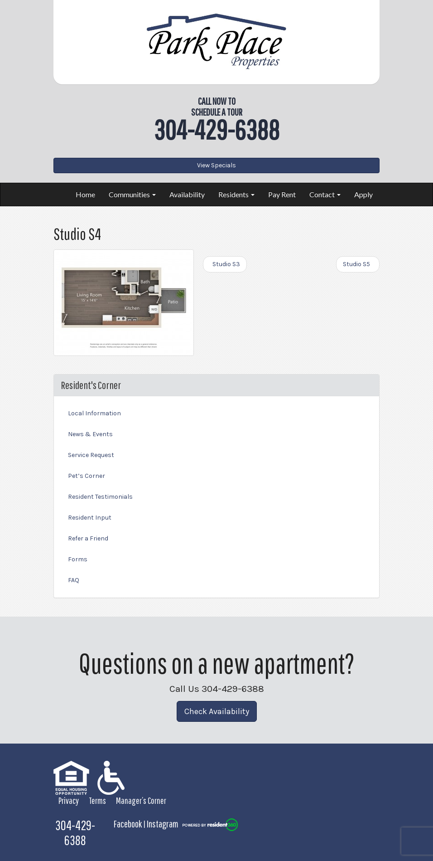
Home (85, 194)
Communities (132, 194)
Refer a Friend (88, 538)
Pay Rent (282, 194)
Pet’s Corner (86, 476)
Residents (236, 194)
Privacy (68, 800)
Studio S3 (225, 264)
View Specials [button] (216, 165)
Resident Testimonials (100, 497)
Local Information (94, 413)
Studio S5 (358, 264)
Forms (77, 559)
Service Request (91, 455)
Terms (97, 800)
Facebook (128, 823)
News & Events (90, 434)
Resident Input (89, 517)
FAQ (73, 580)
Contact (325, 194)
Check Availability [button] (216, 711)
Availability (187, 194)
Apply (363, 194)
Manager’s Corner (141, 800)
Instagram (162, 823)
